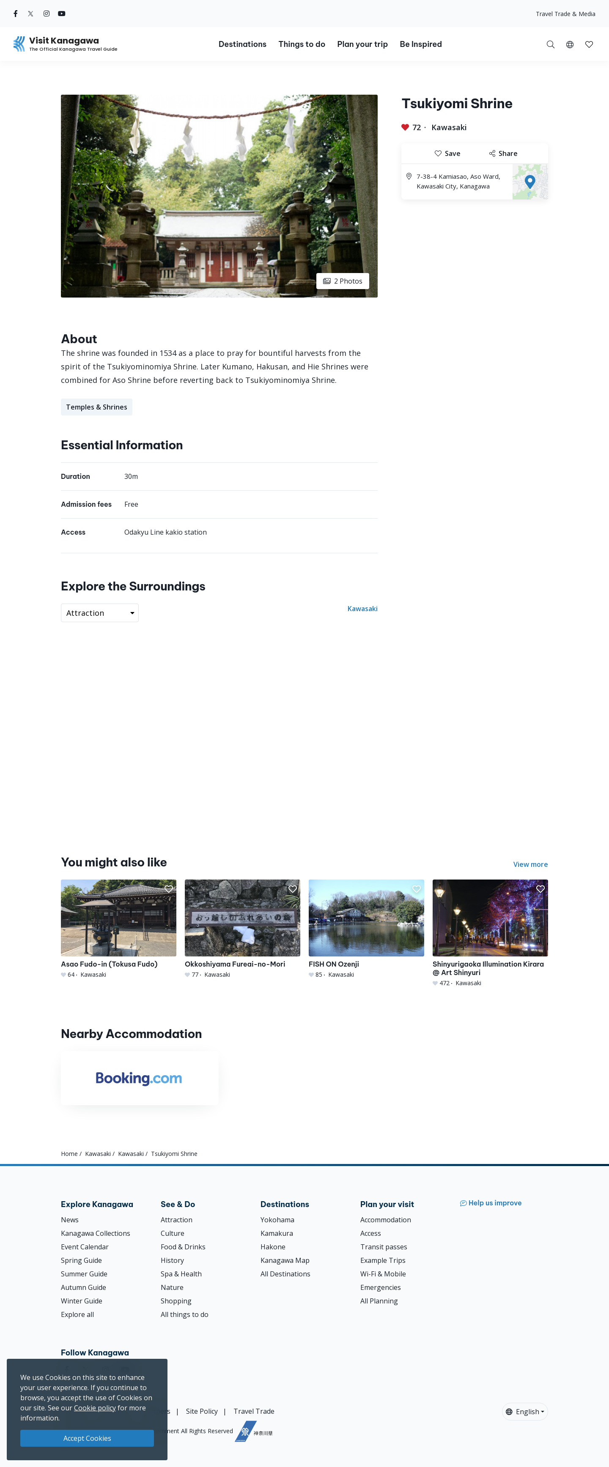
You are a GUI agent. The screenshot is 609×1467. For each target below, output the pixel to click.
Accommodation (385, 1219)
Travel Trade (253, 1411)
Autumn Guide (83, 1287)
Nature (172, 1287)
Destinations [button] (242, 44)
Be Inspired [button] (421, 44)
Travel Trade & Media (565, 14)
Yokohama (277, 1219)
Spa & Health (181, 1274)
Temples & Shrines (96, 407)
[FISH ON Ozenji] (366, 929)
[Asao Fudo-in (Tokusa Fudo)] (118, 929)
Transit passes (383, 1246)
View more (530, 864)
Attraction (176, 1219)
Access (370, 1233)
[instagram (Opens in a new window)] (46, 13)
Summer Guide (84, 1274)
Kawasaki (449, 127)
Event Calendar (85, 1246)
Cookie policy (95, 1407)
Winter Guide (81, 1301)
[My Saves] (589, 44)
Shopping (176, 1301)
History (172, 1260)
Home (69, 1154)
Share (503, 153)
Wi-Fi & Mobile (383, 1274)
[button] (569, 44)
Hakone (273, 1246)
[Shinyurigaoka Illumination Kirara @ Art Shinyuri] (490, 933)
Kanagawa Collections (95, 1233)
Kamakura (277, 1233)
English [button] (522, 1411)
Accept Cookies (87, 1438)
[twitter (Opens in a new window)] (31, 13)
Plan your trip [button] (362, 44)
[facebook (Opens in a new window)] (16, 13)
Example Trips (383, 1260)
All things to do (184, 1314)
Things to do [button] (301, 44)
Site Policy (202, 1411)
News (70, 1219)
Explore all (77, 1314)
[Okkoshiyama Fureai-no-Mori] (242, 929)
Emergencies (380, 1287)
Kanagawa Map (285, 1260)
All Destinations (285, 1274)
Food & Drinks (183, 1246)
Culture (172, 1233)
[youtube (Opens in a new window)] (62, 13)
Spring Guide (81, 1260)
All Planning (379, 1301)
